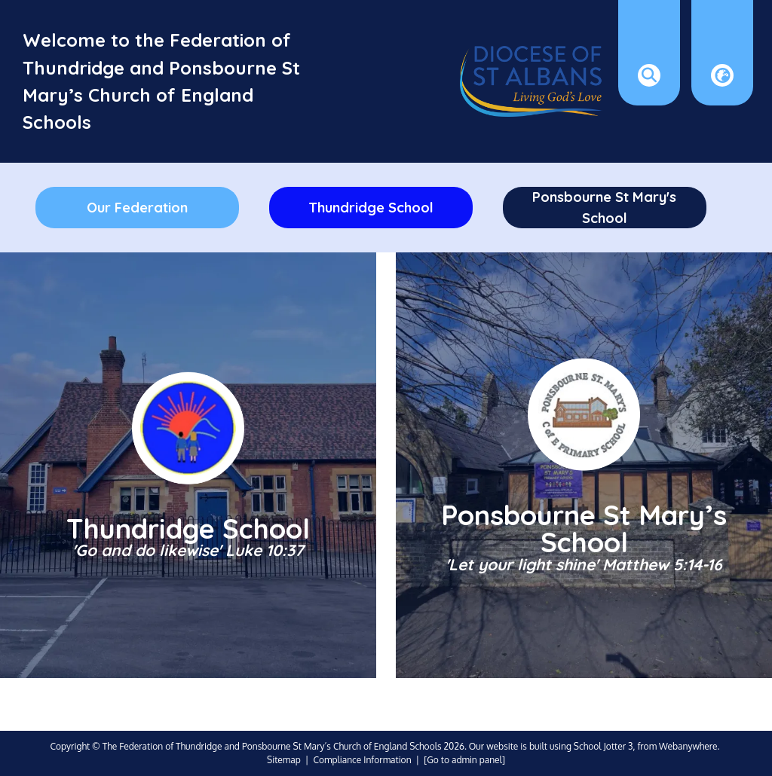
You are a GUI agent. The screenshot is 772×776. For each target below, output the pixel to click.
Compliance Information (362, 759)
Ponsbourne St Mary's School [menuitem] (604, 207)
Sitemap (284, 759)
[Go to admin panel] (464, 759)
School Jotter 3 (603, 746)
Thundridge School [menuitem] (370, 207)
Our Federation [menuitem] (137, 207)
